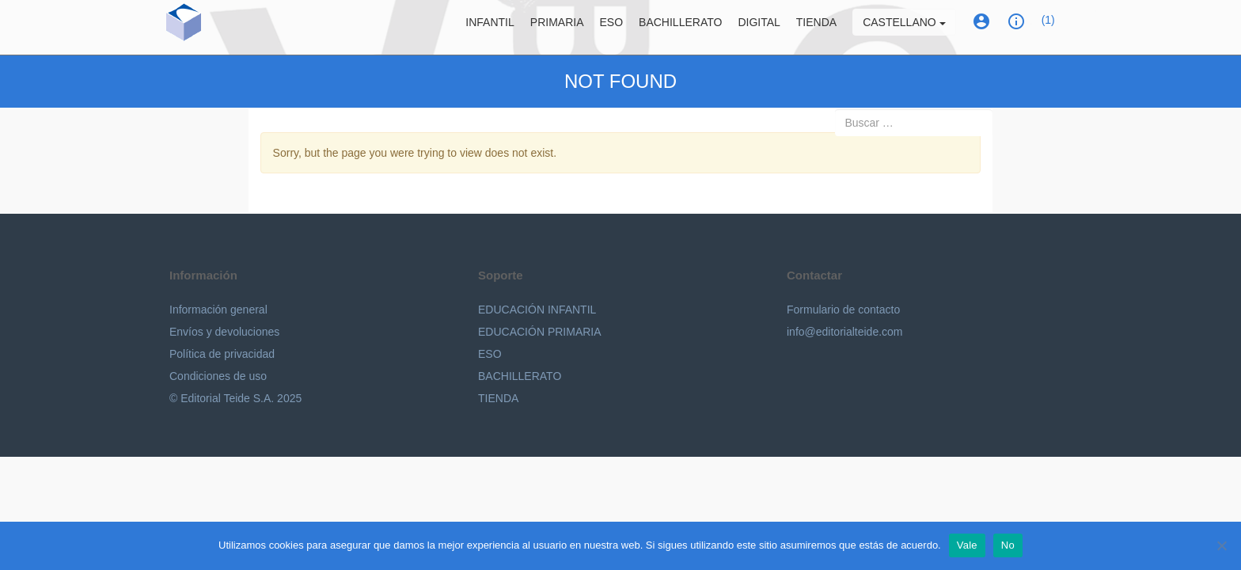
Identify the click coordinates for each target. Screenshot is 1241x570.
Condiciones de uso (218, 376)
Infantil (489, 27)
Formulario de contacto (843, 309)
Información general (218, 309)
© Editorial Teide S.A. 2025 (235, 398)
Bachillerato (680, 27)
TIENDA (498, 398)
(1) (1048, 25)
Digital (759, 27)
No (1008, 545)
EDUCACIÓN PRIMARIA (540, 331)
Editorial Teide (249, 30)
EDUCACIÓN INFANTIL (537, 309)
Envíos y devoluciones (224, 331)
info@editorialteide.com (845, 331)
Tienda (816, 27)
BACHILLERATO (519, 376)
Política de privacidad (222, 354)
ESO (612, 27)
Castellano (904, 27)
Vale (967, 545)
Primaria (557, 27)
